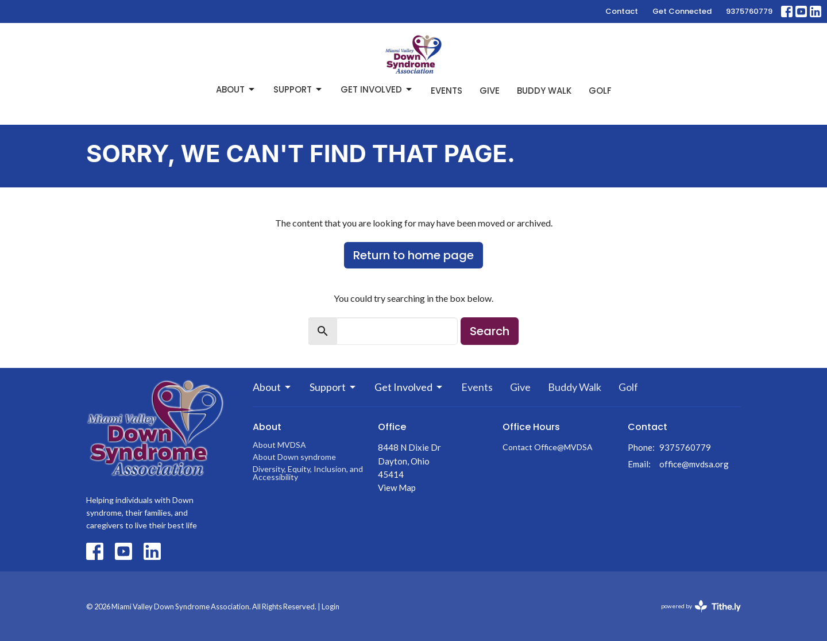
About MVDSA (279, 445)
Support (298, 89)
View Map (397, 487)
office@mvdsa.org (694, 464)
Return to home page (413, 255)
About (236, 89)
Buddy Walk (544, 91)
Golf (600, 91)
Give (490, 91)
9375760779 (749, 11)
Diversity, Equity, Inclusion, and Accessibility (308, 473)
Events (446, 91)
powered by (701, 606)
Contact (621, 11)
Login (330, 606)
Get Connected (682, 11)
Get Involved (377, 89)
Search (489, 331)
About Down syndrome (294, 457)
